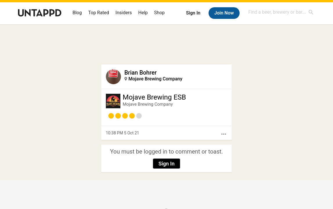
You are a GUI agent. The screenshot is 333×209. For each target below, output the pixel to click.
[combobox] (281, 12)
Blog (77, 12)
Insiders (123, 12)
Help (143, 12)
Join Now (224, 13)
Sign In (193, 13)
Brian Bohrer (140, 72)
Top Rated (98, 12)
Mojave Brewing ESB (154, 97)
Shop (159, 12)
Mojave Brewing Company (155, 79)
